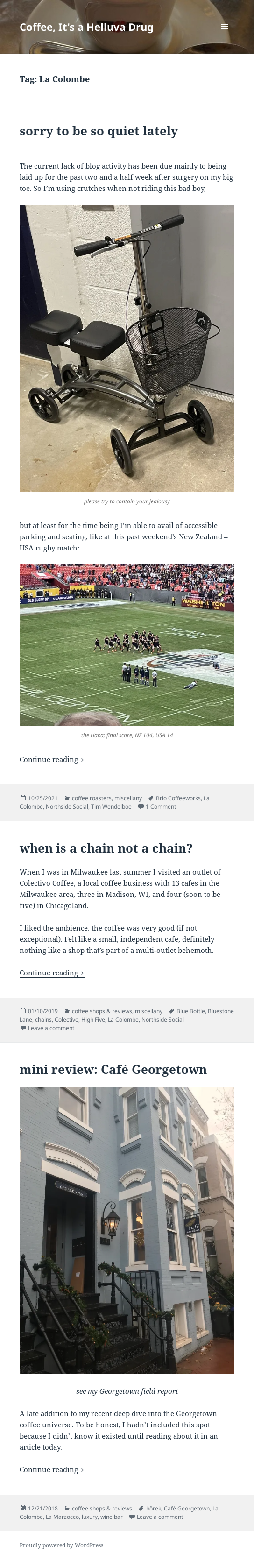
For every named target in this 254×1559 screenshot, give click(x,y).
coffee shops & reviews (102, 1011)
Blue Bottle (190, 1011)
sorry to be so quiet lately (99, 130)
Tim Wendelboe (111, 807)
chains (43, 1019)
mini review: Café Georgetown (113, 1069)
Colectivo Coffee (47, 883)
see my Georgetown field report (127, 1391)
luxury (90, 1517)
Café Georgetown (187, 1508)
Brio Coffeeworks (178, 798)
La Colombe (123, 1019)
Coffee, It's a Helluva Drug (87, 27)
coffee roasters (92, 798)
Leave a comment (51, 1028)
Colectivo (66, 1019)
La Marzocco (62, 1517)
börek (153, 1508)
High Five (93, 1019)
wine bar (111, 1517)
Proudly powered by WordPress (61, 1545)
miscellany (128, 798)
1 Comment (161, 807)
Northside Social (67, 807)
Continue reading (49, 759)
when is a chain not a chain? (106, 847)
